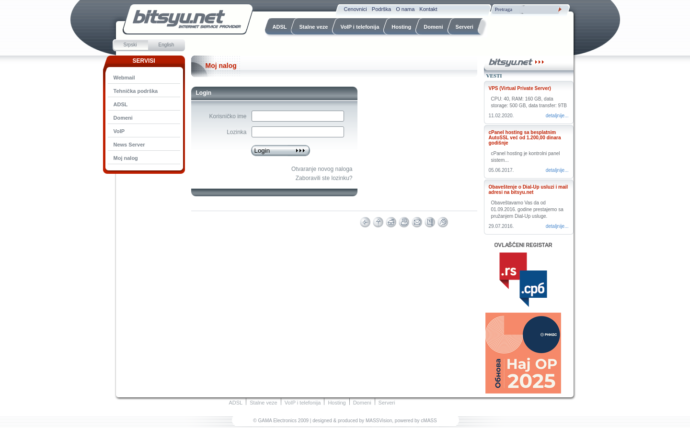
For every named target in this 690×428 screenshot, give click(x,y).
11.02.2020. (501, 115)
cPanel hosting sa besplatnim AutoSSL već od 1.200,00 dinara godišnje (525, 138)
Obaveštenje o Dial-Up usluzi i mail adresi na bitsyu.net (528, 189)
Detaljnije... (557, 115)
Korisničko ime (227, 116)
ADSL (121, 104)
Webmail (124, 77)
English (166, 44)
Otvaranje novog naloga (321, 169)
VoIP (119, 131)
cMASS (429, 420)
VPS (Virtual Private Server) (520, 88)
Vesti (494, 76)
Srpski (130, 44)
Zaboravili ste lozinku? (324, 178)
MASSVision (379, 420)
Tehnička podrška (136, 91)
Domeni (123, 118)
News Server (129, 144)
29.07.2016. (501, 226)
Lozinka (236, 132)
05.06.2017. (501, 170)
